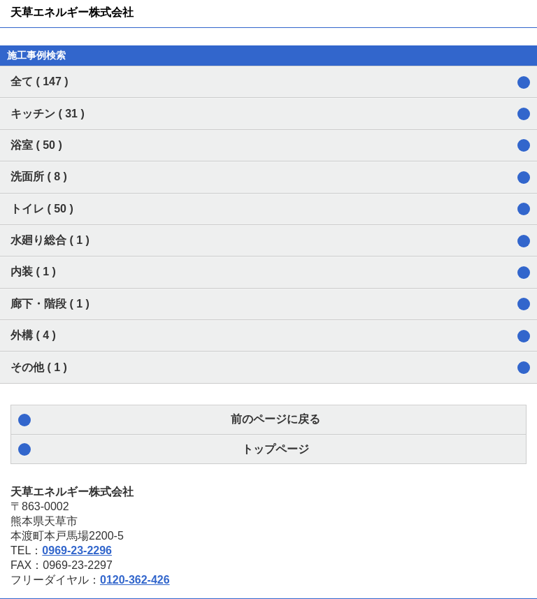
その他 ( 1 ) (38, 367)
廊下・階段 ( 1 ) (50, 304)
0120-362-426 (135, 580)
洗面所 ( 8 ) (38, 176)
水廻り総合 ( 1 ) (50, 240)
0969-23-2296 (77, 550)
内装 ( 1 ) (33, 271)
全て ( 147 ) (39, 81)
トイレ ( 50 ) (41, 209)
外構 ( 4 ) (33, 335)
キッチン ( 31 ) (47, 114)
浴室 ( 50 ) (36, 145)
